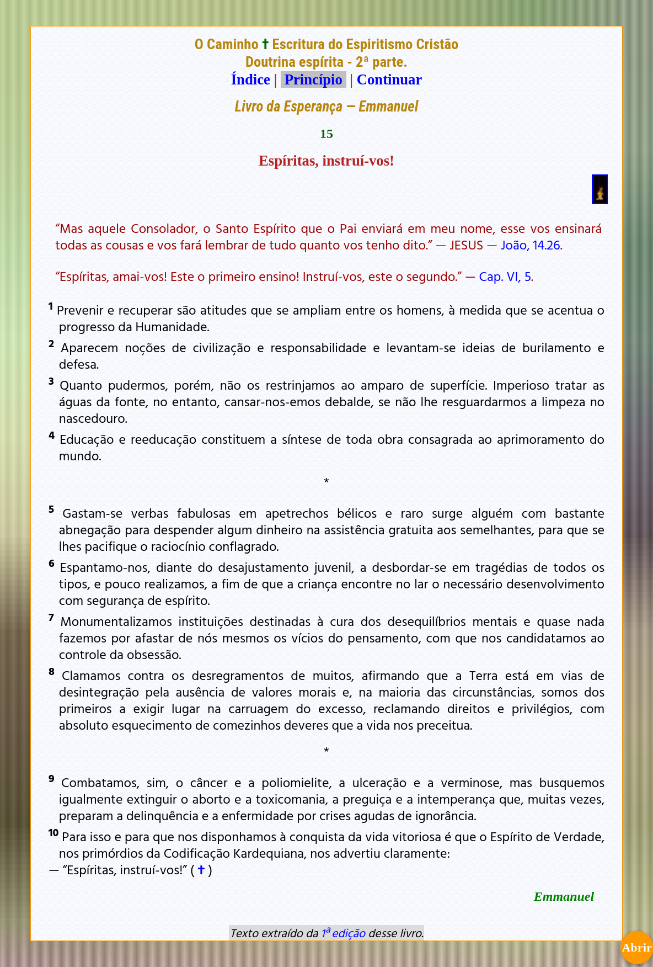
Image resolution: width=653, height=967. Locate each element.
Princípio (313, 79)
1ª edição (343, 933)
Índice (250, 79)
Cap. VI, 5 (505, 276)
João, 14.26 (530, 244)
